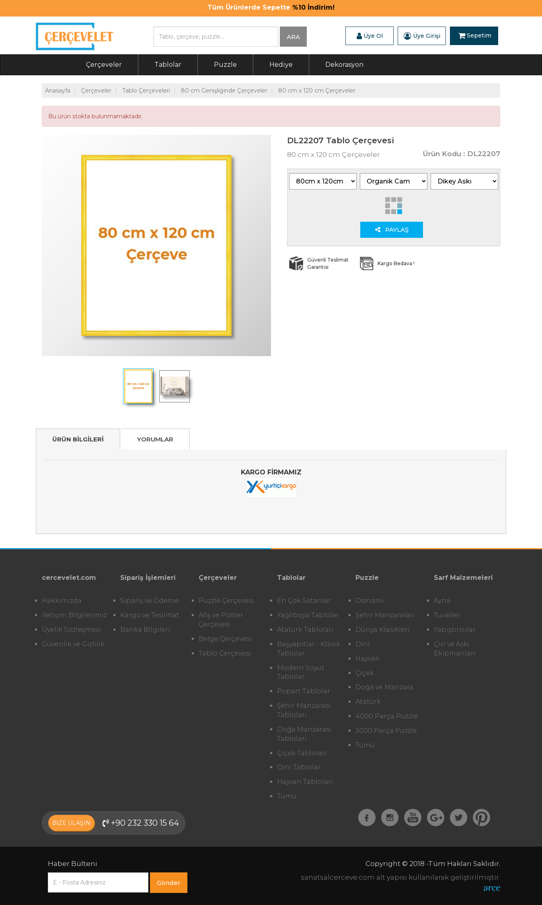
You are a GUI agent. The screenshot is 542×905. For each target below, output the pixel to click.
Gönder (169, 882)
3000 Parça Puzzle (386, 730)
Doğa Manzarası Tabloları (304, 734)
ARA (293, 37)
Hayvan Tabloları (305, 781)
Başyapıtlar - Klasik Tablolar (308, 648)
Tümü (286, 796)
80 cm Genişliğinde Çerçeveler (224, 90)
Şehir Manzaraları (385, 615)
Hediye (281, 64)
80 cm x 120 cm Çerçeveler (316, 90)
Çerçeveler (104, 64)
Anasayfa (57, 90)
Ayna (442, 600)
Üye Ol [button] (370, 35)
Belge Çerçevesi (225, 639)
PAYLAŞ (392, 229)
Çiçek (364, 673)
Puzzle (225, 64)
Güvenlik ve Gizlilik (73, 644)
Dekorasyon (344, 64)
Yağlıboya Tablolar (308, 615)
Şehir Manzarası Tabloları (304, 710)
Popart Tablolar (303, 691)
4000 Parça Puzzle (386, 716)
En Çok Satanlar (304, 600)
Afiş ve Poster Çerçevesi (221, 619)
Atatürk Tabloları (305, 629)
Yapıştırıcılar (455, 629)
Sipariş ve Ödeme (149, 600)
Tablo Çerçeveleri (146, 90)
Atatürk (368, 701)
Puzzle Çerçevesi (226, 600)
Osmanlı (369, 600)
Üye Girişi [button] (422, 35)
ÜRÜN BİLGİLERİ (78, 439)
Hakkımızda (62, 600)
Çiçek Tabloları (302, 753)
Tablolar (167, 64)
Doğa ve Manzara (384, 687)
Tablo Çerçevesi (225, 653)
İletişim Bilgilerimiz (74, 615)
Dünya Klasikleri (382, 629)
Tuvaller (447, 615)
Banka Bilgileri (145, 629)
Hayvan (367, 658)
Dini (362, 644)
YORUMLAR (155, 439)
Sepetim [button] (474, 35)
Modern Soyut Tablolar (300, 672)
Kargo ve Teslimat (149, 615)
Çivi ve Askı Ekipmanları (455, 648)
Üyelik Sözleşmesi (71, 629)
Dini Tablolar (299, 767)
